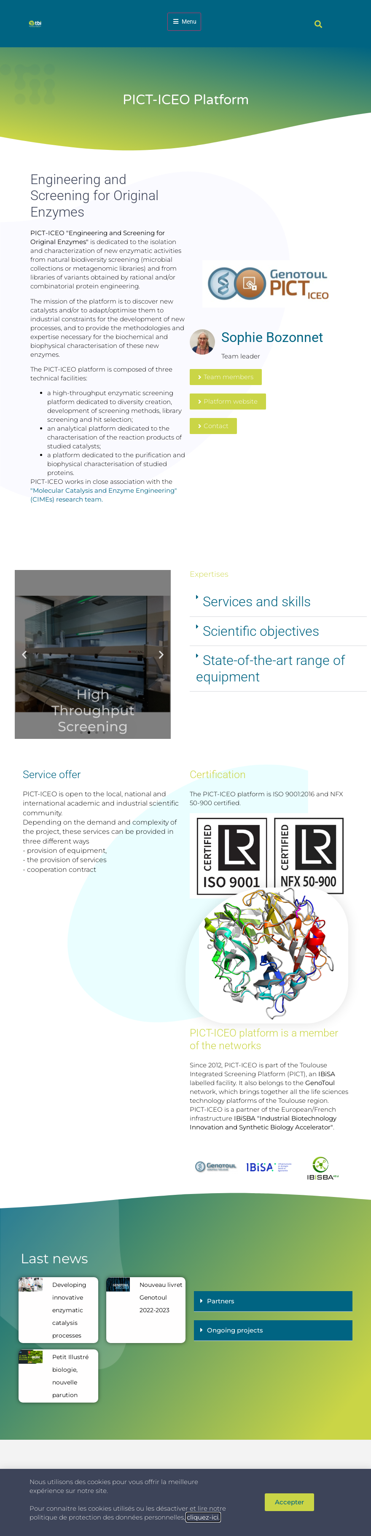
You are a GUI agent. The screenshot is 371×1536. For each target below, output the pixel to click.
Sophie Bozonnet (272, 337)
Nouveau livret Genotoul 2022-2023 (161, 1297)
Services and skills (257, 602)
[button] (318, 24)
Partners (220, 1301)
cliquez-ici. (203, 1517)
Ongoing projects (235, 1330)
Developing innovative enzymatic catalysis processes (69, 1310)
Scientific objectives (261, 631)
